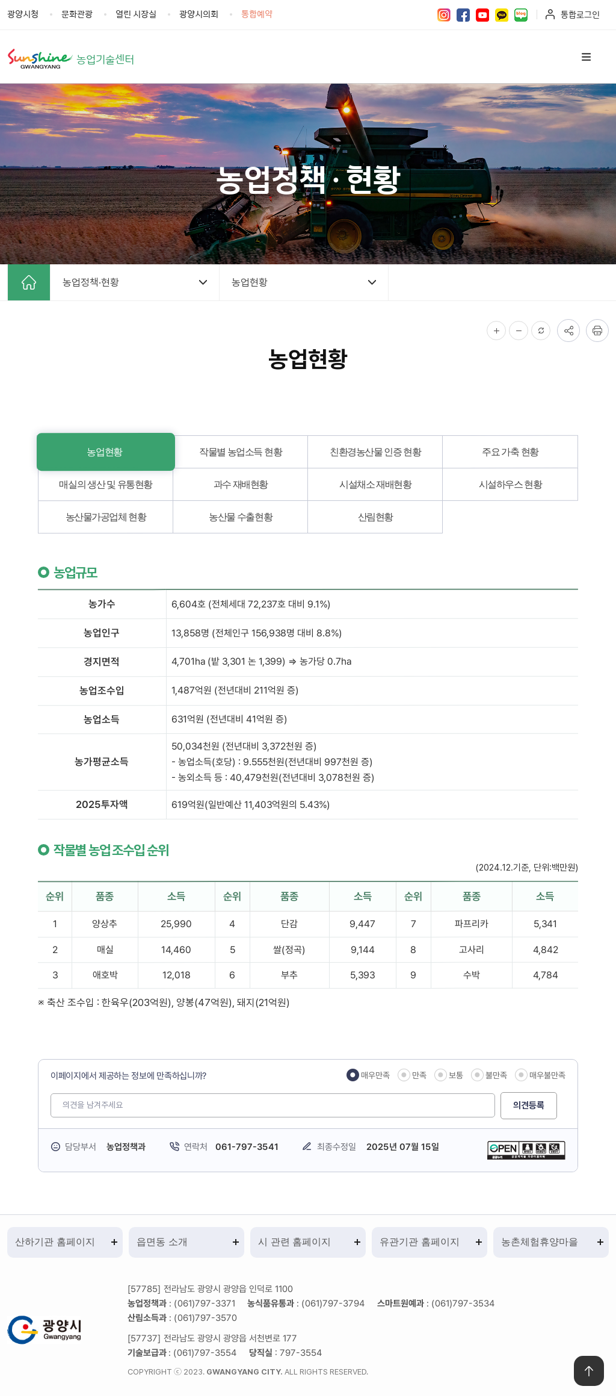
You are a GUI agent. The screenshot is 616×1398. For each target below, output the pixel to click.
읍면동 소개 (162, 1243)
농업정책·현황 (91, 283)
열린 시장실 (136, 13)
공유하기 (568, 331)
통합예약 (257, 13)
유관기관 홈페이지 (419, 1243)
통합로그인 (580, 14)
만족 (419, 1076)
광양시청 (22, 13)
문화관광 (77, 13)
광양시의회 (198, 13)
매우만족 (375, 1076)
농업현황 (250, 283)
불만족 (496, 1076)
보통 (456, 1076)
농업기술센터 (107, 59)
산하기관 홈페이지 (54, 1243)
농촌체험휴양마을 (539, 1243)
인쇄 (597, 331)
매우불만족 (547, 1075)
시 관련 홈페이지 (294, 1243)
